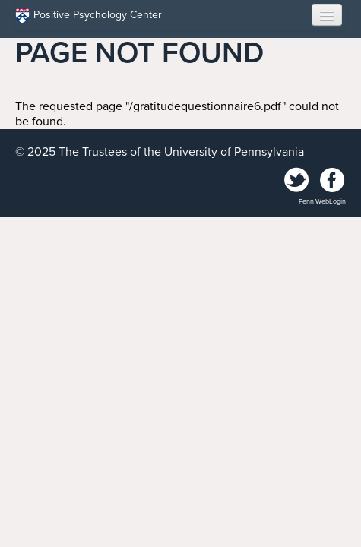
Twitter (297, 180)
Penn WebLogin (322, 202)
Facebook (332, 180)
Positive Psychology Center (88, 16)
